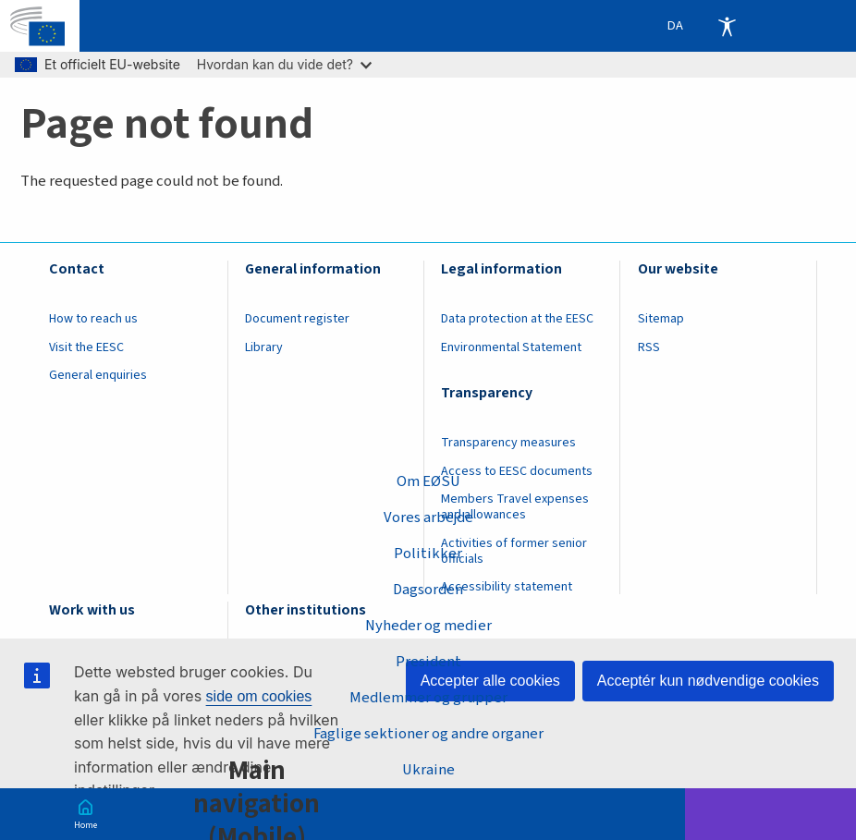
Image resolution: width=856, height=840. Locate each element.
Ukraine (428, 770)
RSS (649, 347)
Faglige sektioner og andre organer (428, 734)
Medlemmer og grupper (428, 698)
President (428, 662)
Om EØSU (428, 480)
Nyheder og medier (428, 626)
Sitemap (661, 319)
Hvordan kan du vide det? (284, 64)
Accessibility (726, 26)
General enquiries (98, 375)
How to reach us (93, 319)
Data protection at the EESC (517, 319)
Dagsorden (428, 589)
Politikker (428, 553)
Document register (297, 319)
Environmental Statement (511, 347)
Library (264, 347)
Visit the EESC (86, 347)
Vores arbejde (428, 517)
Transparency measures (508, 442)
